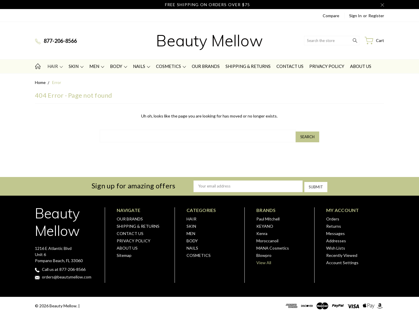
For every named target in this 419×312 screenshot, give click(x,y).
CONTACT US (289, 66)
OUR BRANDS (206, 66)
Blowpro (263, 252)
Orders (332, 216)
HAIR (55, 66)
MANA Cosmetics (272, 245)
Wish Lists (335, 245)
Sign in (355, 15)
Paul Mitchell (268, 216)
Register (376, 15)
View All (263, 259)
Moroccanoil (267, 238)
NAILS (141, 66)
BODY (118, 66)
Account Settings (342, 259)
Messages (335, 230)
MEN (96, 66)
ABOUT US (360, 66)
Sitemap (124, 252)
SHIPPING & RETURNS (248, 66)
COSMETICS (171, 66)
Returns (333, 223)
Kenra (261, 230)
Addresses (336, 238)
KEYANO (264, 223)
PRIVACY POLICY (326, 66)
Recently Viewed (341, 252)
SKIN (76, 66)
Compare (331, 15)
